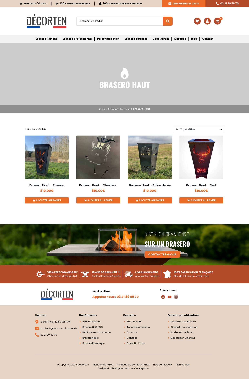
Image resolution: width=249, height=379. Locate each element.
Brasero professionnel (77, 39)
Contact (207, 39)
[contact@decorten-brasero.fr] (37, 328)
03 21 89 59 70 (49, 334)
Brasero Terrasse (136, 39)
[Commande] (199, 129)
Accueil (103, 109)
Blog (194, 39)
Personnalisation (108, 39)
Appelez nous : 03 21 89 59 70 (115, 296)
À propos (180, 39)
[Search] (168, 21)
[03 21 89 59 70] (37, 335)
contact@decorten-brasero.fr (59, 328)
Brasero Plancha (46, 39)
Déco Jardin (161, 39)
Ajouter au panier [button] (48, 200)
